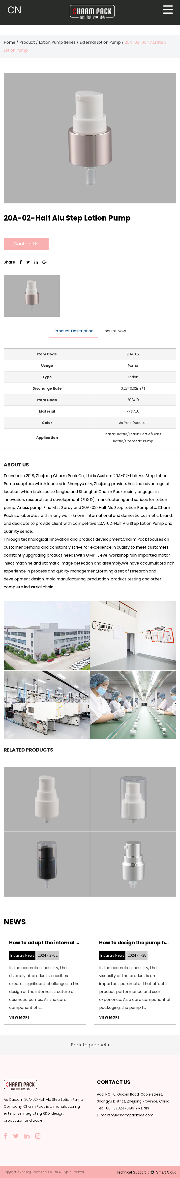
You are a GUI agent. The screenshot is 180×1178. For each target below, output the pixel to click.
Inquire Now (114, 331)
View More (19, 1017)
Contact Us (26, 244)
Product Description (73, 331)
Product (27, 42)
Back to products (90, 1045)
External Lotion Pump (100, 42)
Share (9, 262)
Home (9, 42)
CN (14, 10)
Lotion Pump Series (57, 42)
